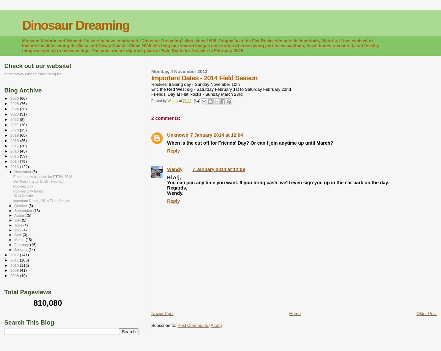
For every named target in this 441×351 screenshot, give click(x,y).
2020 (15, 130)
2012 (15, 255)
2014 (15, 161)
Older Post (427, 313)
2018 (15, 140)
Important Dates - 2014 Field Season (41, 201)
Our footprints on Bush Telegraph (38, 181)
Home (295, 313)
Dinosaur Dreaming (76, 25)
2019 (15, 135)
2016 (15, 151)
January (22, 250)
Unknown (177, 135)
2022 (15, 119)
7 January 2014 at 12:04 (216, 135)
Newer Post (162, 313)
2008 (15, 275)
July (18, 220)
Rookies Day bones (28, 191)
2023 (15, 114)
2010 (15, 265)
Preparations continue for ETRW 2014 (42, 177)
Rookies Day (23, 186)
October (22, 206)
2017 (15, 146)
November (23, 172)
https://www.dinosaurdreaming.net (33, 74)
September (24, 211)
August (21, 215)
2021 (15, 125)
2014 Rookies (24, 196)
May (18, 230)
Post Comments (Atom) (200, 325)
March (20, 240)
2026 (15, 98)
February (22, 245)
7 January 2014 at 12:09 (218, 169)
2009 (15, 270)
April (19, 235)
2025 (15, 103)
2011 (15, 260)
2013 (15, 166)
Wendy (175, 169)
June (19, 225)
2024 (15, 109)
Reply (173, 151)
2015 (15, 156)
